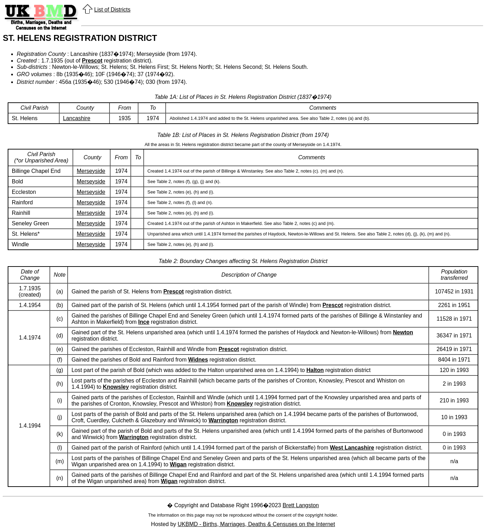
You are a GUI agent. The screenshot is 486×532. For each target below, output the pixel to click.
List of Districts (112, 10)
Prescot (92, 61)
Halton (315, 370)
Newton (403, 332)
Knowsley (116, 387)
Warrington (223, 420)
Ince (143, 322)
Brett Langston (301, 505)
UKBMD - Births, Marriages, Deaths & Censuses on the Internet (256, 524)
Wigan (178, 464)
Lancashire (76, 118)
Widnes (198, 360)
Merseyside (91, 171)
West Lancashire (352, 448)
